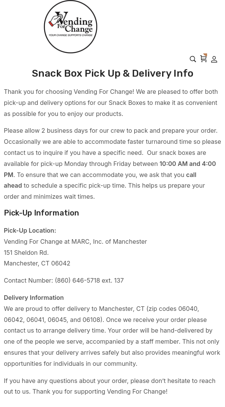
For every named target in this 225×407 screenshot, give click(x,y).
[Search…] (193, 59)
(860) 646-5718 (77, 280)
